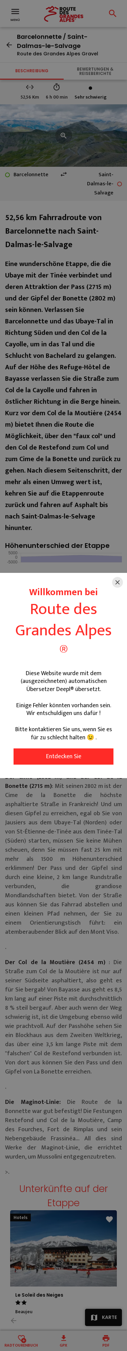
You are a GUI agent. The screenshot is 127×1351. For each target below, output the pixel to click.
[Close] (117, 582)
